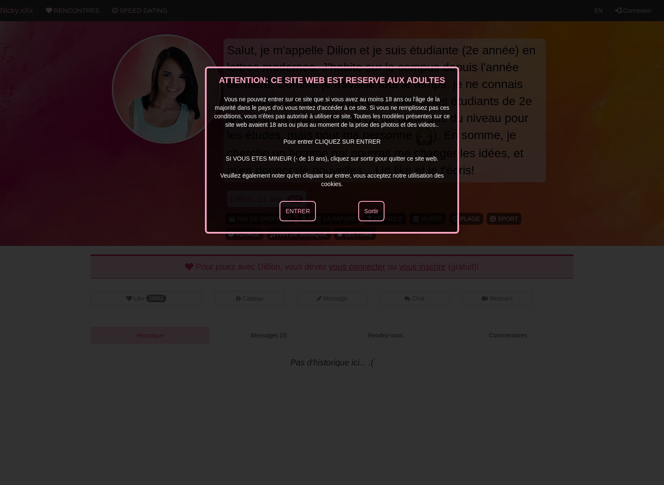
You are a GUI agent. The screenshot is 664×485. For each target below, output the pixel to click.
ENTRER (297, 211)
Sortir (371, 211)
